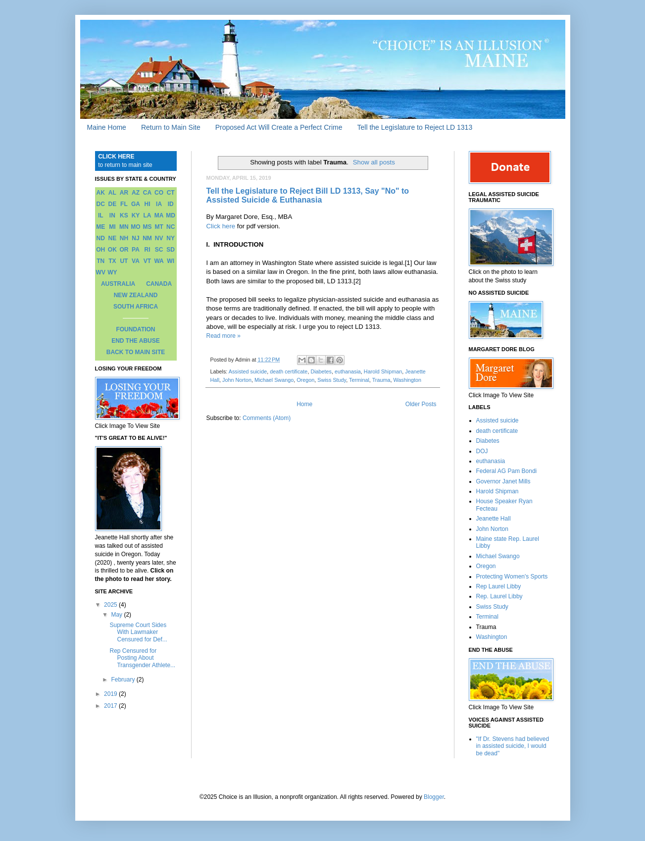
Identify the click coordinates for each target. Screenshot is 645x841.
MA (159, 215)
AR (124, 192)
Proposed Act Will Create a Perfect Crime (279, 127)
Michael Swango (274, 380)
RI (147, 249)
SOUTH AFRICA (135, 306)
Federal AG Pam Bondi (506, 471)
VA (136, 261)
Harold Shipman (383, 371)
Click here (221, 226)
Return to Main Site (170, 127)
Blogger (434, 796)
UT (124, 261)
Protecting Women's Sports (512, 576)
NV (159, 238)
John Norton (236, 380)
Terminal (359, 380)
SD (170, 249)
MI (112, 226)
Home (304, 404)
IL (100, 215)
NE (112, 238)
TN (100, 261)
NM (147, 238)
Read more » (223, 335)
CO (158, 192)
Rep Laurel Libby (498, 586)
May (117, 614)
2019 (111, 693)
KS (124, 215)
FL (124, 204)
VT (147, 261)
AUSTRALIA (118, 283)
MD (170, 215)
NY (170, 238)
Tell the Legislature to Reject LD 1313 (414, 127)
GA (135, 204)
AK (101, 192)
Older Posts (421, 404)
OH (100, 249)
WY (112, 272)
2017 (111, 705)
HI (147, 204)
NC (170, 226)
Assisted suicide (248, 371)
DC (101, 204)
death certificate (288, 371)
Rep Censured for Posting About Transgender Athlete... (142, 658)
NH (124, 238)
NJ (135, 238)
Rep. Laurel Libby (499, 596)
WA (158, 261)
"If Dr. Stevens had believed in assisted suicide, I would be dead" (512, 746)
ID (171, 204)
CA (147, 192)
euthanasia (348, 371)
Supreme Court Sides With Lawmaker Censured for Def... (138, 632)
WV (100, 272)
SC (159, 249)
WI (170, 261)
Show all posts (374, 162)
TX (112, 261)
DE (112, 204)
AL (112, 192)
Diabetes (321, 371)
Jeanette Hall (493, 518)
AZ (136, 192)
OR (123, 249)
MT (158, 226)
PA (136, 249)
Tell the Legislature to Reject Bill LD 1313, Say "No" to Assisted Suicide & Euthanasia (307, 195)
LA (147, 215)
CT (171, 192)
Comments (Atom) (267, 418)
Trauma (381, 380)
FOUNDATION (135, 329)
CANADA (159, 283)
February (123, 679)
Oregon (305, 380)
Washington (407, 380)
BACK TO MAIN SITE (135, 352)
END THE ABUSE (135, 340)
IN (112, 215)
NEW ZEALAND (136, 295)
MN (124, 226)
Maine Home (106, 127)
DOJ (482, 451)
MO (135, 226)
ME (100, 226)
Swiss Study (331, 380)
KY (136, 215)
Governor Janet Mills (503, 481)
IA (159, 204)
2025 (111, 604)
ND (101, 238)
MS (147, 226)
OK (112, 249)
